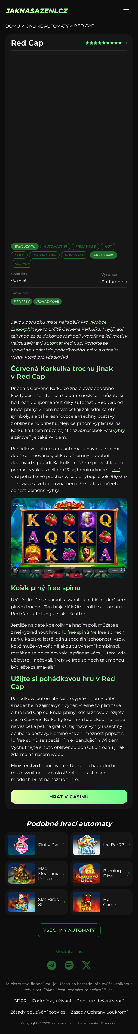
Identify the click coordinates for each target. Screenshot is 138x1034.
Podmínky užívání (51, 1000)
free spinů (78, 632)
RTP (116, 469)
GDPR (20, 1000)
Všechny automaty (69, 930)
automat (53, 343)
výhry (119, 430)
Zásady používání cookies (37, 1012)
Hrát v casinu (69, 796)
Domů (12, 26)
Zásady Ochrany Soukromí (99, 1012)
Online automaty (47, 26)
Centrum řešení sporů (100, 1000)
